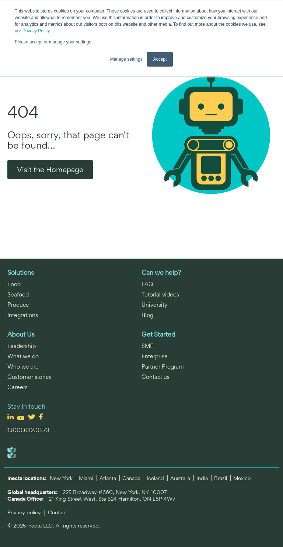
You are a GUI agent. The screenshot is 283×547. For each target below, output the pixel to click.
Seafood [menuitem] (18, 294)
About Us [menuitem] (21, 334)
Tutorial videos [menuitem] (160, 294)
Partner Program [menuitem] (163, 366)
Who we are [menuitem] (23, 366)
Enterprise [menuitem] (155, 356)
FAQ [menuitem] (147, 284)
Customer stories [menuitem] (29, 377)
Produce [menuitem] (18, 305)
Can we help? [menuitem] (161, 272)
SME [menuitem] (147, 346)
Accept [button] (160, 59)
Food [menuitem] (14, 284)
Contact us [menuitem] (156, 377)
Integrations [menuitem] (22, 315)
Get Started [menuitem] (158, 334)
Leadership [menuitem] (21, 346)
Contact (57, 512)
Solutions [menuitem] (20, 272)
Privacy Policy (36, 30)
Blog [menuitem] (147, 315)
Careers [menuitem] (17, 387)
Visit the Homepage (50, 169)
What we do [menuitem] (23, 356)
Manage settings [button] (126, 59)
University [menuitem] (154, 305)
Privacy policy (24, 512)
